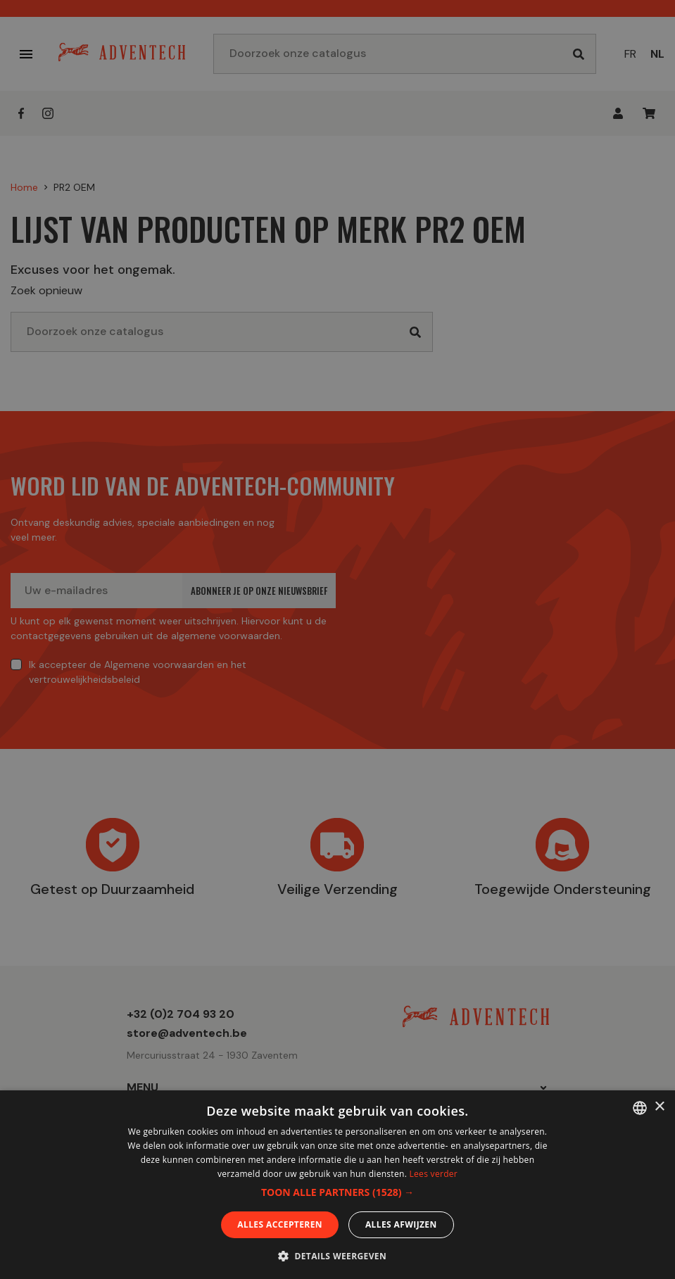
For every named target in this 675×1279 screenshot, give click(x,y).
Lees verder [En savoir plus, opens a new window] (434, 1174)
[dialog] (337, 639)
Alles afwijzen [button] (401, 1224)
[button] (337, 1192)
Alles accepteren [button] (279, 1224)
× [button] (659, 1107)
